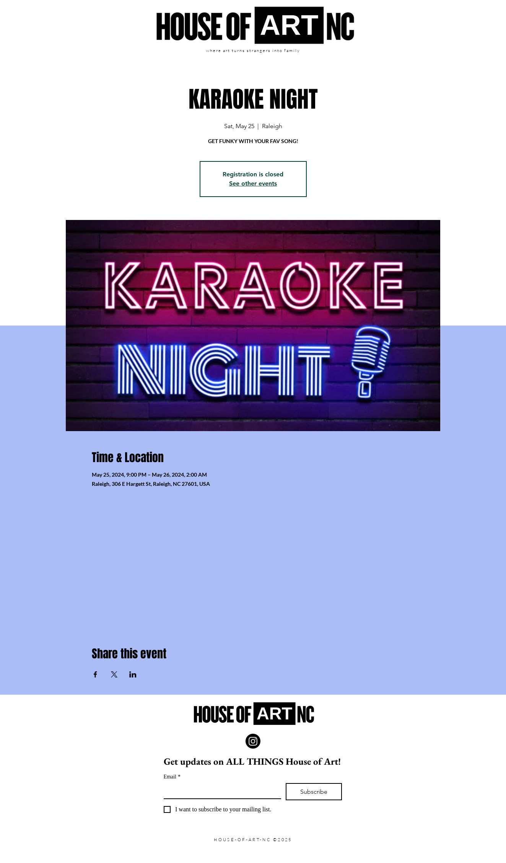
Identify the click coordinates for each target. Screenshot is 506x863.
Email (172, 776)
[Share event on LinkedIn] (133, 674)
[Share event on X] (114, 674)
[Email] (220, 790)
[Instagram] (253, 741)
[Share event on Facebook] (95, 674)
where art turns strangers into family (252, 50)
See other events (253, 183)
